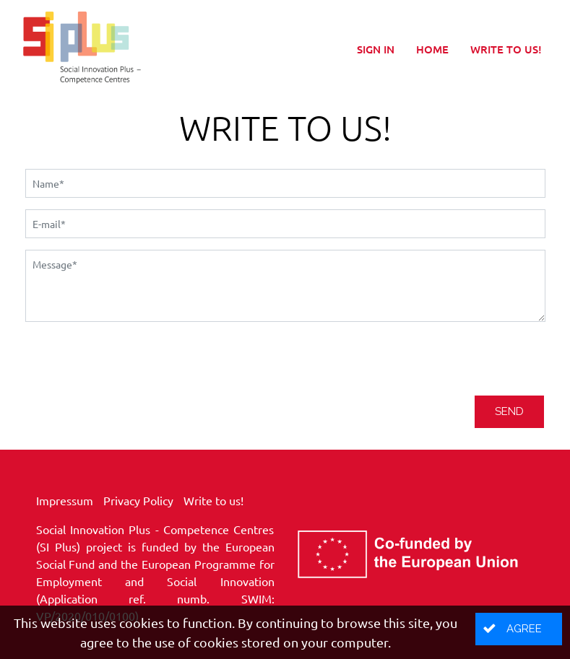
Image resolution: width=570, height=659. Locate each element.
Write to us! (506, 49)
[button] (518, 629)
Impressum (64, 500)
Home (432, 49)
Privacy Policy (138, 500)
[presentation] (135, 361)
